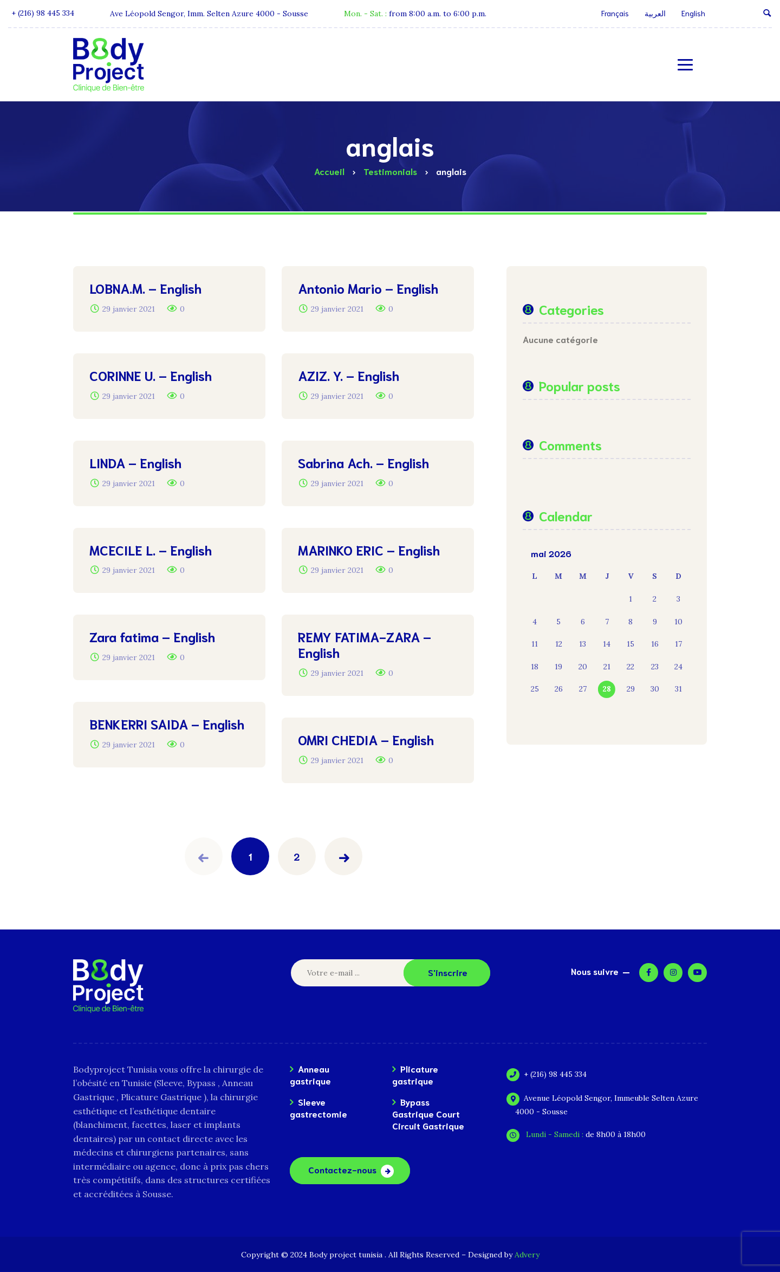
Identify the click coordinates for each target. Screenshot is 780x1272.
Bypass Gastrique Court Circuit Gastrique (428, 1114)
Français (615, 13)
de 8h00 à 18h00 (580, 1134)
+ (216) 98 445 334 (551, 1074)
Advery (527, 1255)
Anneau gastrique (310, 1074)
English (693, 13)
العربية (655, 13)
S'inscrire (448, 972)
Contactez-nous (342, 1169)
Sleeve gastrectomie (318, 1107)
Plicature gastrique (415, 1074)
